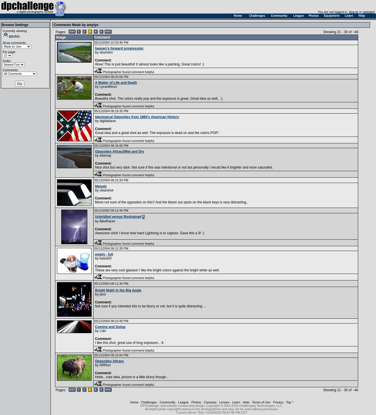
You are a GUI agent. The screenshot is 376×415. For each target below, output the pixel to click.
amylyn (12, 36)
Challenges (149, 402)
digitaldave (108, 121)
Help (246, 402)
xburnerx (106, 52)
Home (134, 402)
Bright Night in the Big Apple (118, 290)
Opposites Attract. (109, 361)
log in (354, 12)
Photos (196, 402)
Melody (101, 186)
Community (168, 402)
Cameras (210, 402)
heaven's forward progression (119, 48)
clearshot (106, 190)
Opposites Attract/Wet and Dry (119, 152)
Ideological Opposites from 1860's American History (137, 117)
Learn (236, 402)
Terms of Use (261, 402)
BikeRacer (107, 221)
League (183, 402)
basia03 (105, 258)
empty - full (104, 254)
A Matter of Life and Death (116, 83)
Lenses (224, 402)
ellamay (105, 156)
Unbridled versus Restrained (118, 217)
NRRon (105, 365)
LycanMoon (108, 87)
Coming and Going (110, 327)
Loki (103, 331)
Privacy (278, 402)
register (368, 12)
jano (103, 294)
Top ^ (289, 402)
